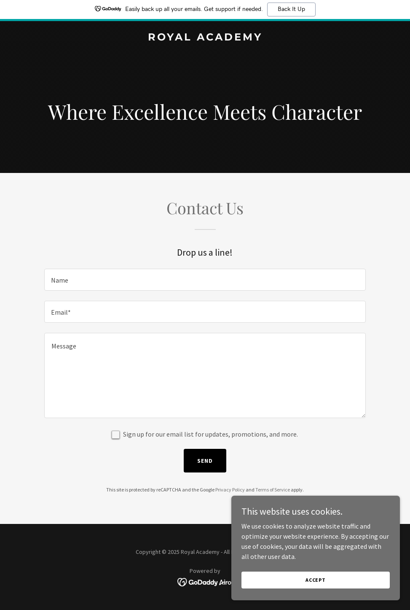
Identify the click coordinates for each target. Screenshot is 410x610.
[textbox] (205, 280)
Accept (315, 580)
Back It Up (291, 9)
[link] (205, 38)
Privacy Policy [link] (230, 489)
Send (205, 460)
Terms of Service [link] (272, 489)
